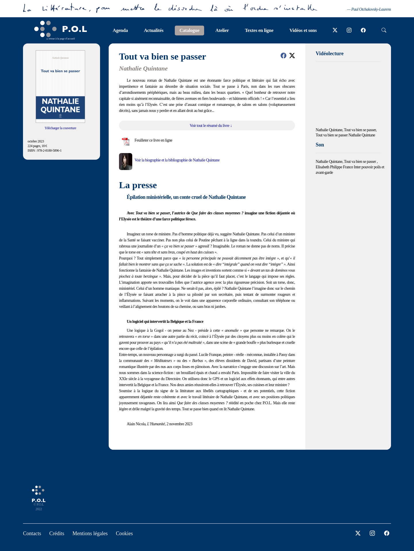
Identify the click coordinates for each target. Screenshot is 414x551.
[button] (283, 55)
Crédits (56, 533)
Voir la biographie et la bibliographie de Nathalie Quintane (177, 160)
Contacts (32, 533)
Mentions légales (90, 533)
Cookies (124, 533)
